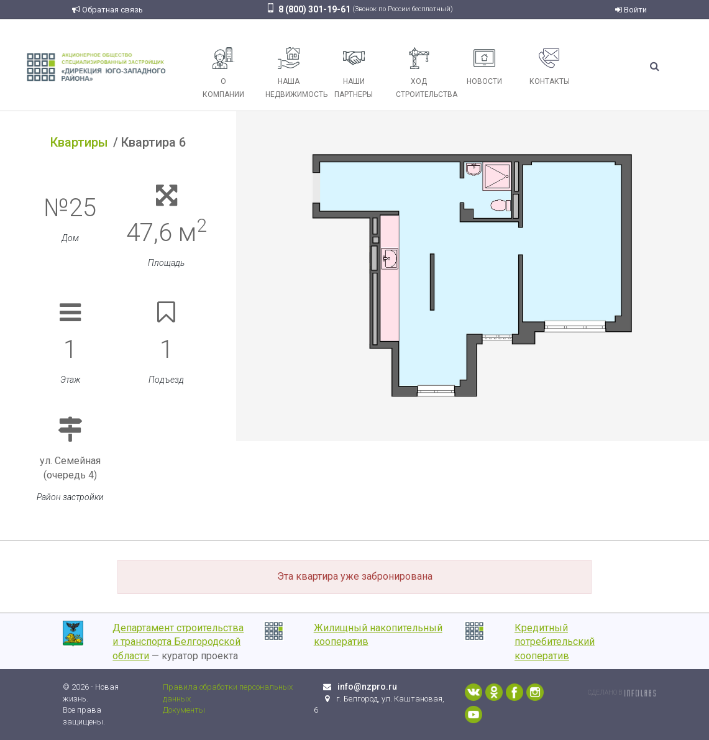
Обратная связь (107, 9)
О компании (223, 73)
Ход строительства (424, 73)
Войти (631, 9)
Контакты (549, 66)
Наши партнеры (353, 73)
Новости (484, 66)
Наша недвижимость (293, 73)
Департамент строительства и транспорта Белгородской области (178, 642)
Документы (184, 710)
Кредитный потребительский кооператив (555, 642)
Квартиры (79, 142)
